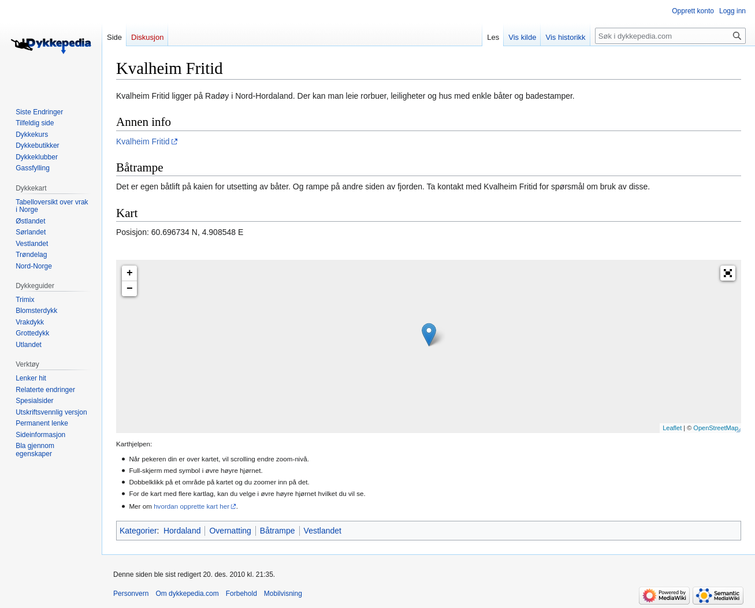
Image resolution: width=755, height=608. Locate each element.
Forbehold (241, 594)
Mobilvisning (283, 594)
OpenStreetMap (715, 427)
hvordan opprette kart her (191, 506)
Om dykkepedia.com (186, 594)
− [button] (130, 289)
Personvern (130, 594)
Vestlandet (322, 530)
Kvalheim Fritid (143, 141)
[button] (727, 273)
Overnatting (230, 530)
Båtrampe (277, 530)
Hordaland (182, 530)
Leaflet (672, 427)
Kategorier (138, 530)
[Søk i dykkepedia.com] (670, 36)
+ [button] (130, 273)
